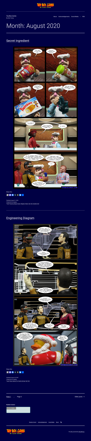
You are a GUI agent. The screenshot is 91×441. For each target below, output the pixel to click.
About (55, 16)
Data (11, 381)
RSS (83, 16)
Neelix (26, 203)
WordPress (81, 431)
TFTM (8, 408)
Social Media (74, 16)
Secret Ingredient (17, 41)
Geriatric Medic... (11, 408)
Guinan (18, 203)
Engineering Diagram (20, 218)
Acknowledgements (64, 16)
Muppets (23, 203)
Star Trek (30, 203)
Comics (15, 202)
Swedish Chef (36, 203)
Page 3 (19, 397)
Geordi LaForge (13, 203)
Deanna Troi (15, 381)
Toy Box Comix (11, 16)
